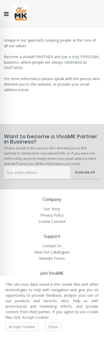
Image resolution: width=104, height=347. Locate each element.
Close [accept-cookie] (53, 326)
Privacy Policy (52, 215)
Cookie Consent (52, 221)
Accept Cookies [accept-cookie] (22, 326)
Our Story (52, 208)
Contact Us (52, 245)
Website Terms (52, 258)
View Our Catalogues (52, 252)
